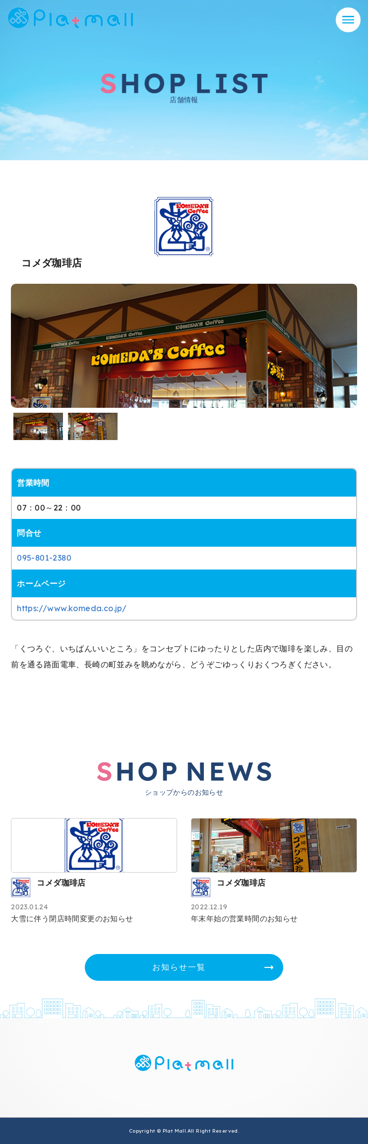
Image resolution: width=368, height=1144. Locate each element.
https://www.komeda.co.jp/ (71, 608)
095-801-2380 (44, 558)
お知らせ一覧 (179, 967)
